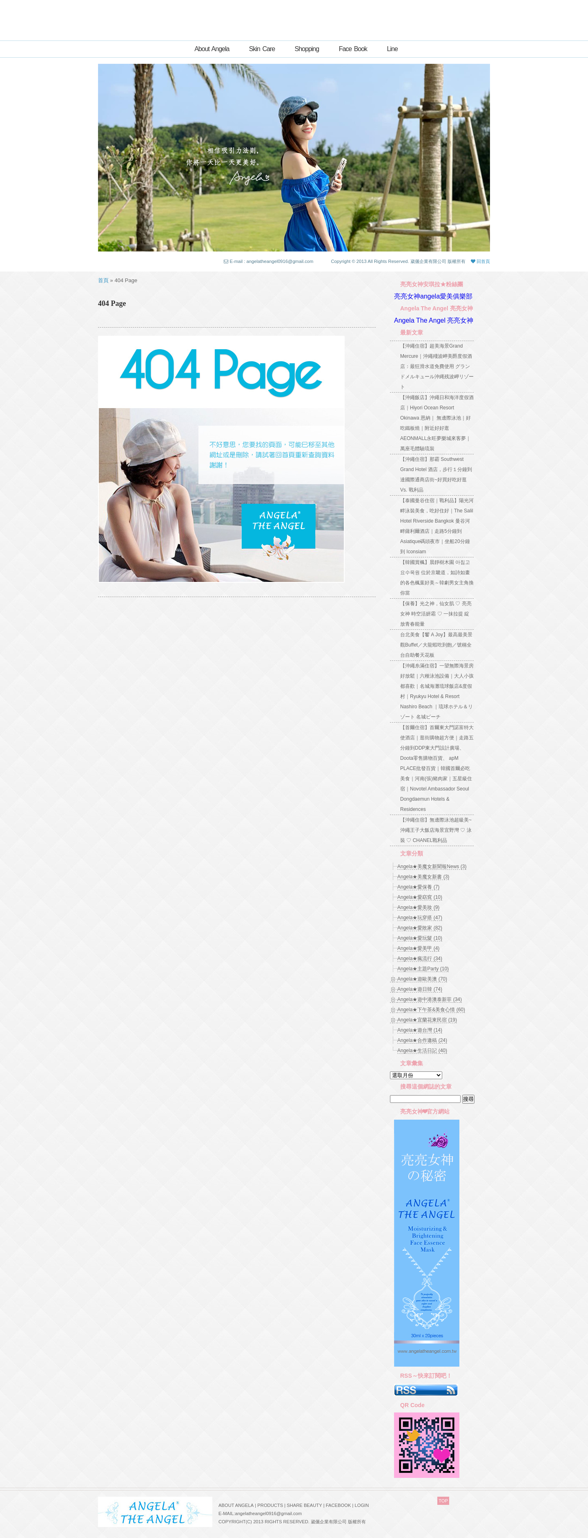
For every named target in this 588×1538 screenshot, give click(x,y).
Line (392, 48)
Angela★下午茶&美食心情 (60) (431, 1010)
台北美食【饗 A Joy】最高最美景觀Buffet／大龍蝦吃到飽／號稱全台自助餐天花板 (436, 645)
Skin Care (262, 48)
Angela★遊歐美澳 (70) (422, 979)
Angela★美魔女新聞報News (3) (431, 866)
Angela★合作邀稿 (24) (422, 1040)
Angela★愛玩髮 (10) (419, 938)
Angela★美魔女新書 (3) (423, 877)
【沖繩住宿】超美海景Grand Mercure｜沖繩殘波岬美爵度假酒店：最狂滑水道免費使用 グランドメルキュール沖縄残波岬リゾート (437, 366)
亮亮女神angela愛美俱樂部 (433, 296)
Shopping (307, 48)
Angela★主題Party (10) (423, 969)
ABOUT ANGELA (236, 1505)
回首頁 (480, 261)
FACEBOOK (338, 1505)
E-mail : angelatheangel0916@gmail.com (272, 261)
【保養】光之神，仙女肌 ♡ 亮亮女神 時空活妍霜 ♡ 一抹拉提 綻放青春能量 (436, 614)
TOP (443, 1500)
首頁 (103, 280)
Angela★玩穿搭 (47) (419, 918)
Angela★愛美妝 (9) (418, 907)
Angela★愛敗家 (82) (419, 928)
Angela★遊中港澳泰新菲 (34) (429, 999)
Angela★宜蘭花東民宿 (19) (427, 1020)
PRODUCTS (270, 1505)
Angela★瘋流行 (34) (419, 958)
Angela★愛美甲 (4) (418, 948)
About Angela (211, 48)
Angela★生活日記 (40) (422, 1050)
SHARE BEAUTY (304, 1505)
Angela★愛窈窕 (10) (419, 897)
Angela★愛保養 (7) (418, 887)
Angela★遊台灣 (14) (419, 1030)
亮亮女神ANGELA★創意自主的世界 (294, 17)
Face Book (353, 48)
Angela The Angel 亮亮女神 (433, 320)
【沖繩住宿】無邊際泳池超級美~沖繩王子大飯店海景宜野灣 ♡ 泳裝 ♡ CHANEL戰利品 (436, 830)
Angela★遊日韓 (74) (419, 989)
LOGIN (361, 1505)
